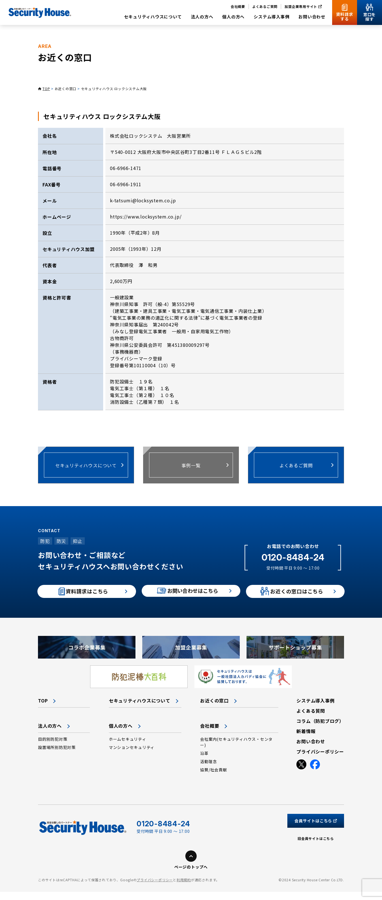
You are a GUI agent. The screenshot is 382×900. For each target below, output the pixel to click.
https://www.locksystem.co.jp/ (145, 216)
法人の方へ (50, 734)
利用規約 (184, 888)
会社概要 (209, 734)
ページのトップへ (191, 875)
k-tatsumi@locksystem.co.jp (143, 200)
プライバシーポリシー (155, 888)
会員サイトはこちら (315, 829)
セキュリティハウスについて (139, 708)
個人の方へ (121, 734)
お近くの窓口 (66, 88)
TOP (46, 88)
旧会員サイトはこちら (316, 846)
